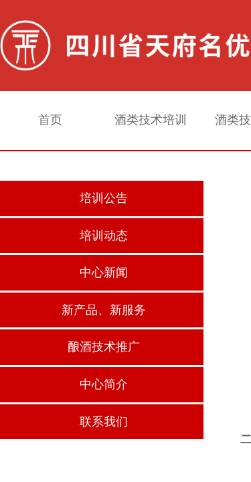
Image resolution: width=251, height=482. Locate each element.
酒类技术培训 (150, 120)
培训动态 (104, 235)
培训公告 (104, 198)
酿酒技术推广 (104, 346)
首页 (50, 120)
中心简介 (104, 384)
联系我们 (104, 421)
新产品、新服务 (104, 310)
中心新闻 (104, 272)
